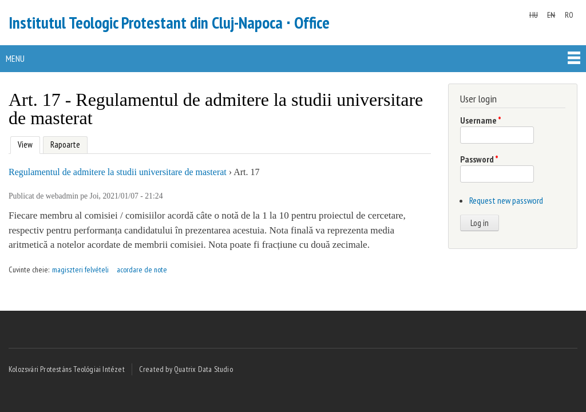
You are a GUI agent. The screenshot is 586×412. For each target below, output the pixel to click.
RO (569, 15)
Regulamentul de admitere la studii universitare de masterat (118, 172)
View (23, 143)
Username (480, 120)
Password (479, 159)
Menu (15, 58)
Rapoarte (65, 144)
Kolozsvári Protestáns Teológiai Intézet (67, 369)
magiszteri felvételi (80, 269)
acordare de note (142, 269)
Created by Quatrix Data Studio (186, 369)
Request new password (506, 200)
